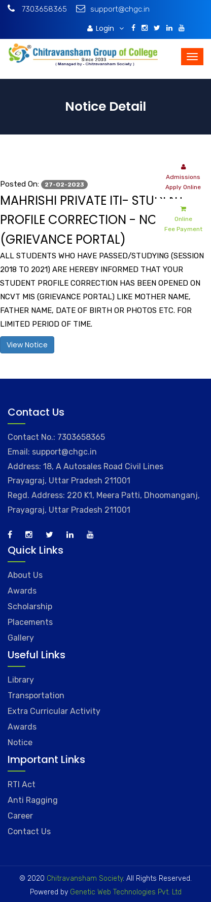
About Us (25, 575)
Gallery (21, 638)
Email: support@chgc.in (52, 452)
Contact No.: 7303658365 (56, 437)
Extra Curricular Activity (54, 711)
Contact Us (29, 831)
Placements (30, 622)
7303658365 (37, 9)
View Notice (27, 345)
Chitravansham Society (85, 878)
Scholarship (30, 606)
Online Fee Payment (183, 218)
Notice (20, 742)
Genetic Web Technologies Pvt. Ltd (125, 892)
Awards (22, 591)
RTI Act (22, 784)
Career (20, 816)
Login (105, 28)
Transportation (36, 695)
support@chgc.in (113, 9)
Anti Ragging (33, 800)
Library (21, 680)
